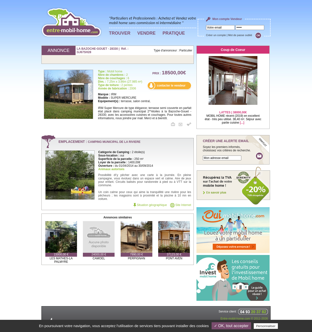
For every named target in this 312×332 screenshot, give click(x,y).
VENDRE (146, 33)
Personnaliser (266, 326)
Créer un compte (216, 35)
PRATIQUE (174, 33)
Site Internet (180, 205)
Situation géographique (150, 205)
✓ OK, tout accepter (231, 326)
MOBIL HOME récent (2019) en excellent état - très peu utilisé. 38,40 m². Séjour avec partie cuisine (233, 114)
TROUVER (119, 33)
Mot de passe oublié (240, 35)
